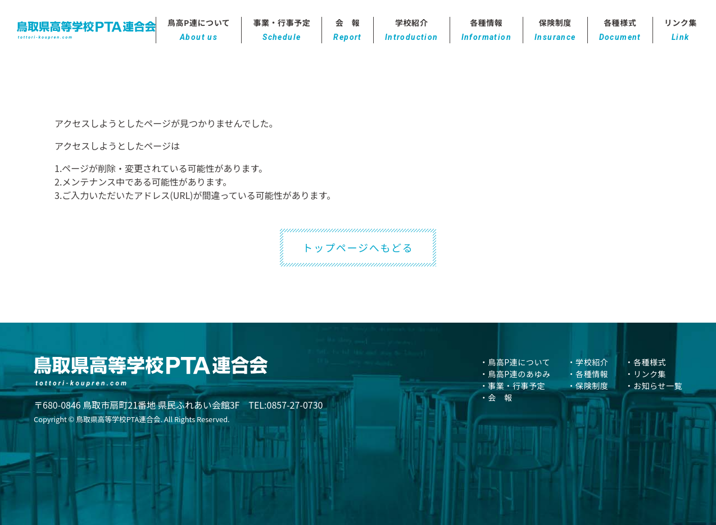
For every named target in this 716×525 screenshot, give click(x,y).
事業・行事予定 (281, 30)
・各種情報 (588, 373)
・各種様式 (645, 362)
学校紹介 (411, 30)
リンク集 (680, 30)
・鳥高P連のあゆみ (515, 373)
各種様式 (620, 30)
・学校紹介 (588, 362)
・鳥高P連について (515, 362)
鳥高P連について (198, 30)
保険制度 (555, 30)
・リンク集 (645, 373)
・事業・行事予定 (512, 385)
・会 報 (496, 397)
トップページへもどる (357, 247)
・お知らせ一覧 (653, 385)
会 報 (347, 30)
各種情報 (486, 30)
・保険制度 (588, 385)
